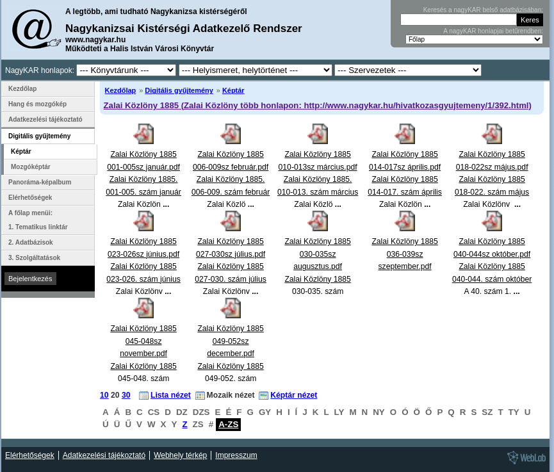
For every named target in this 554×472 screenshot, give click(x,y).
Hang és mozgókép (37, 104)
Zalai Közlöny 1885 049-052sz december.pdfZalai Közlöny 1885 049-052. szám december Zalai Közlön (230, 366)
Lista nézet (171, 395)
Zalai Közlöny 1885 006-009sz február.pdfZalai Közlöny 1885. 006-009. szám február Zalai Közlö (230, 179)
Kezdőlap (120, 90)
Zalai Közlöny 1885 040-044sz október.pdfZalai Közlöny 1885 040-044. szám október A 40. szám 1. (492, 266)
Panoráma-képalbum (39, 182)
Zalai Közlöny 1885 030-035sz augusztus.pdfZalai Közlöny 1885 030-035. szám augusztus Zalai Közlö (317, 279)
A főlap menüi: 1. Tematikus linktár (38, 220)
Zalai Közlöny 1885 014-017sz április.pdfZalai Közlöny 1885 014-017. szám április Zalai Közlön (405, 179)
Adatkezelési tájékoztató (45, 119)
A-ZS (228, 424)
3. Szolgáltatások (34, 257)
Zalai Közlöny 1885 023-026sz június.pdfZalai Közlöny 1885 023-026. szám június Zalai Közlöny (143, 266)
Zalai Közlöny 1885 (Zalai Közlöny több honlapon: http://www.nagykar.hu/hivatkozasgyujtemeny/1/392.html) (318, 105)
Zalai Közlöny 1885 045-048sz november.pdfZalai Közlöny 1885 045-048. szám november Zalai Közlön (143, 366)
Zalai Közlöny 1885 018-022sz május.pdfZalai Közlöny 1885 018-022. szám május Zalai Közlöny (492, 179)
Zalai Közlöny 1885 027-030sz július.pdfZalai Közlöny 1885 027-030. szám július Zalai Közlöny (230, 266)
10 (104, 395)
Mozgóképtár (31, 166)
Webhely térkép (180, 455)
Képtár (233, 90)
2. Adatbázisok (30, 242)
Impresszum (236, 455)
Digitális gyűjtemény (179, 90)
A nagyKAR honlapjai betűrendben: (493, 31)
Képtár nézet (293, 395)
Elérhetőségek (30, 197)
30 (126, 395)
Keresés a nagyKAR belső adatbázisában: (483, 9)
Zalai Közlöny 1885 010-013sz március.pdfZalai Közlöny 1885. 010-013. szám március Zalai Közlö (317, 179)
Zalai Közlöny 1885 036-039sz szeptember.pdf (404, 254)
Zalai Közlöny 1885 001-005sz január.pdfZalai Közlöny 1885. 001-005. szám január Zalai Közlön (143, 179)
